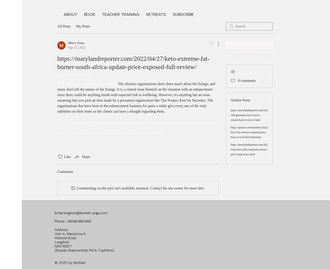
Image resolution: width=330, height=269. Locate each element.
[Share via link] (82, 157)
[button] (90, 14)
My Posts (83, 26)
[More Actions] (216, 43)
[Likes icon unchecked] (60, 157)
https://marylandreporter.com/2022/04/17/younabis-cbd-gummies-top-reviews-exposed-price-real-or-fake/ (259, 115)
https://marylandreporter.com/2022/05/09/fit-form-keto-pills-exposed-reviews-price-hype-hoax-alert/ (255, 149)
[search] (249, 26)
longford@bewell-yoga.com (85, 213)
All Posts (64, 26)
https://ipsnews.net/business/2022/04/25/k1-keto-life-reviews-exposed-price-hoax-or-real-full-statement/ (255, 132)
